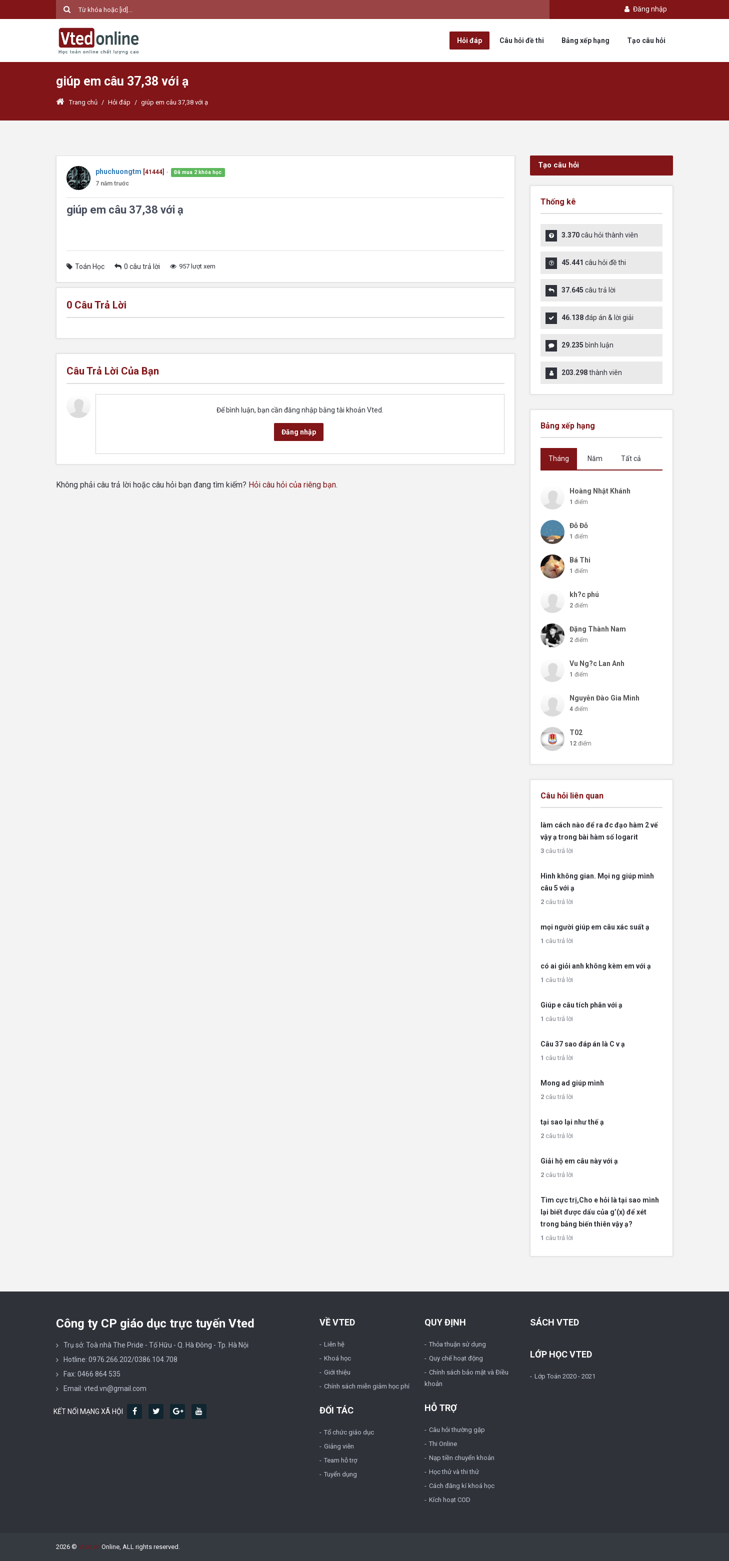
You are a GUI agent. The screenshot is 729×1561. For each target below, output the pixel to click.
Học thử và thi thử (454, 1472)
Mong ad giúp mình (572, 1083)
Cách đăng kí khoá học (461, 1486)
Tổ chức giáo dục (349, 1432)
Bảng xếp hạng (586, 40)
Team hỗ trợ (340, 1460)
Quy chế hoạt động (456, 1358)
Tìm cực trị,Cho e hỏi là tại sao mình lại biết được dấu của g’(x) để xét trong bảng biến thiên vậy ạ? (599, 1212)
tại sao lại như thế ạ (572, 1122)
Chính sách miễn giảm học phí (367, 1386)
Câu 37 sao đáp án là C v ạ (582, 1044)
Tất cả (631, 458)
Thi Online (443, 1444)
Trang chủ (77, 102)
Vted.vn (89, 1546)
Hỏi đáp (469, 40)
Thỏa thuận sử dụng (457, 1344)
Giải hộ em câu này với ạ (579, 1161)
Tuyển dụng (340, 1474)
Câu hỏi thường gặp (457, 1430)
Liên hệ (334, 1344)
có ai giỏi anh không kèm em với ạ (595, 966)
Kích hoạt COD (449, 1500)
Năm (595, 458)
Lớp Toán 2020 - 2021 (565, 1376)
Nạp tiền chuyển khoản (461, 1458)
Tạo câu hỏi (646, 40)
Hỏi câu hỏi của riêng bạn (292, 485)
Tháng (558, 458)
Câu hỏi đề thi (522, 40)
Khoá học (337, 1358)
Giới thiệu (337, 1372)
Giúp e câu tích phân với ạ (581, 1005)
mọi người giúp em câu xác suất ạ (595, 927)
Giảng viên (339, 1446)
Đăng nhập (644, 9)
